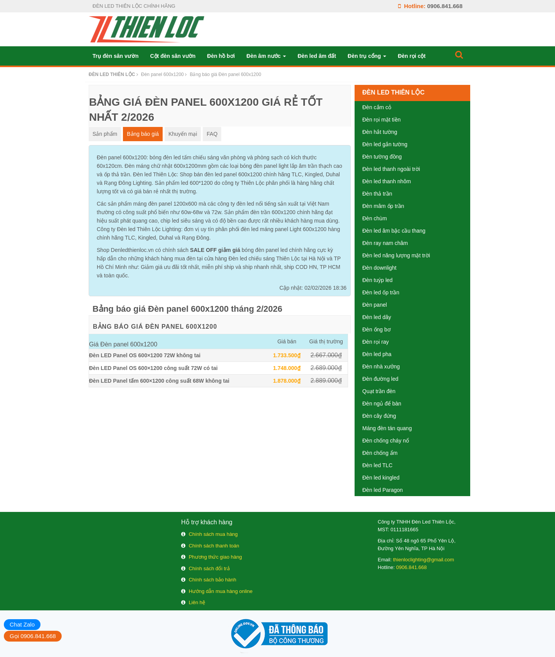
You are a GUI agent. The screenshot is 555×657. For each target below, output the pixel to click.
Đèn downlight (379, 268)
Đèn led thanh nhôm (386, 181)
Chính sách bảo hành (212, 580)
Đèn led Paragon (382, 490)
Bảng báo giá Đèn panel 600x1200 (155, 326)
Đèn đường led (380, 379)
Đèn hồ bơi (221, 56)
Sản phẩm (104, 134)
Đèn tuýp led (377, 280)
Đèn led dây (376, 317)
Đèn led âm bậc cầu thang (394, 231)
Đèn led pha (377, 354)
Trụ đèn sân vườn (115, 56)
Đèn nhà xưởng (381, 366)
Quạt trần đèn (378, 391)
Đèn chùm (374, 218)
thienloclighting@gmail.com (423, 559)
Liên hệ (197, 602)
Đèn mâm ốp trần (383, 206)
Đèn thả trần (377, 194)
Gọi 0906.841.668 (33, 636)
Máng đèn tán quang (387, 428)
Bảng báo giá (143, 134)
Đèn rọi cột (412, 56)
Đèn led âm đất (317, 56)
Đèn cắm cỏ (376, 107)
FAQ (212, 134)
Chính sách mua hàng (213, 534)
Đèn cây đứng (379, 416)
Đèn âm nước (266, 56)
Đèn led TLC (377, 465)
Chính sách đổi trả (209, 568)
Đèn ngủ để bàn (381, 403)
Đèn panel (374, 305)
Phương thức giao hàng (215, 557)
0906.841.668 (444, 6)
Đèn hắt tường (379, 132)
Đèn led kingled (381, 478)
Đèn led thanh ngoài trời (391, 169)
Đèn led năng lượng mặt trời (396, 255)
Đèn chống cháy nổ (385, 440)
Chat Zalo (22, 624)
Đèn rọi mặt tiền (381, 120)
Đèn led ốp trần (380, 292)
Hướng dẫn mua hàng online (221, 591)
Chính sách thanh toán (214, 546)
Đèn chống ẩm (379, 453)
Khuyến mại (182, 134)
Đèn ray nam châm (385, 243)
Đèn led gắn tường (384, 144)
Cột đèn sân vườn (172, 56)
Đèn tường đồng (382, 157)
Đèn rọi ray (375, 342)
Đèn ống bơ (376, 329)
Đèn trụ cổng (367, 56)
